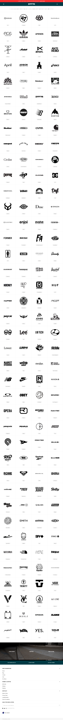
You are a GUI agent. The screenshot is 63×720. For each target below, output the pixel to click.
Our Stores (4, 678)
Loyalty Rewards (5, 697)
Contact (3, 674)
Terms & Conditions (6, 699)
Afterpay (3, 686)
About (3, 670)
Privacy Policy (4, 695)
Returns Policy (5, 693)
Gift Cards (4, 684)
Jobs (3, 676)
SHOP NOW (42, 1)
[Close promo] (62, 1)
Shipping (4, 688)
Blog (3, 672)
